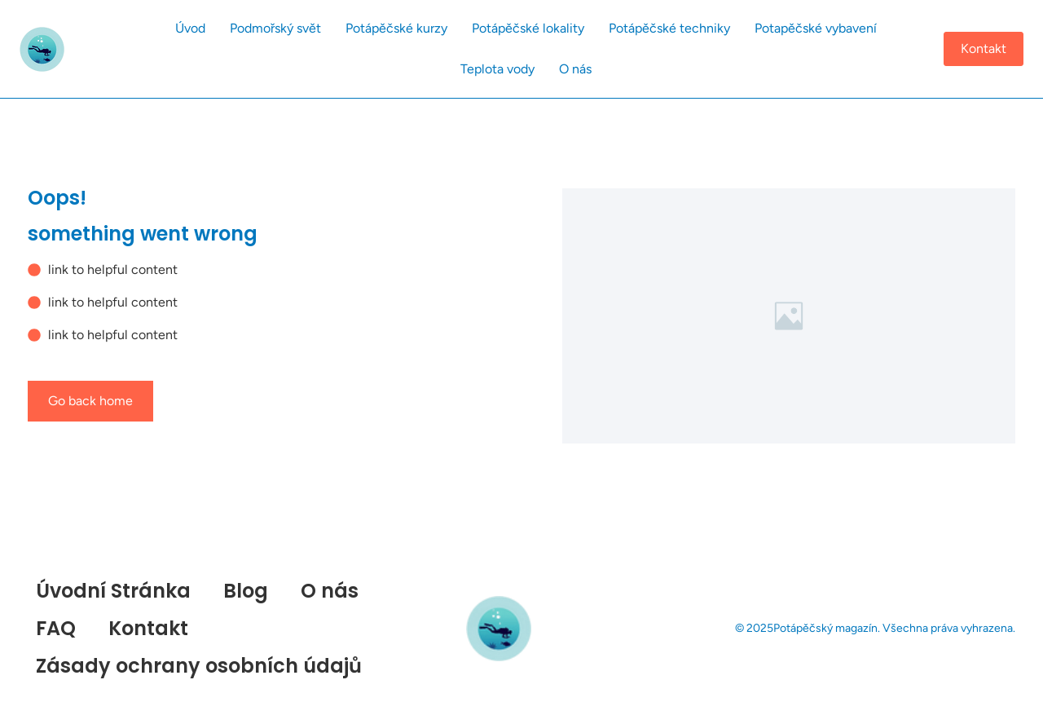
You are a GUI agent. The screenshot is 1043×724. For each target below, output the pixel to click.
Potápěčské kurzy (396, 28)
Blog (245, 590)
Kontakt (148, 628)
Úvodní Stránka (113, 590)
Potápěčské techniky (669, 28)
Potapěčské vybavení (816, 28)
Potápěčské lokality (528, 28)
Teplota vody (497, 69)
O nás (575, 69)
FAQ (56, 628)
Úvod (190, 28)
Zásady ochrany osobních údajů (199, 665)
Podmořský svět (275, 28)
